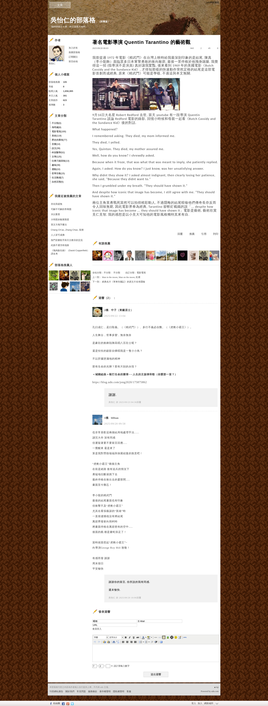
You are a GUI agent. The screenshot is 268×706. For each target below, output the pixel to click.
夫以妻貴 (55, 214)
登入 (193, 703)
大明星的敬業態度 (60, 219)
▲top (216, 687)
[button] (100, 637)
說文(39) (56, 148)
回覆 (180, 234)
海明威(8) (56, 127)
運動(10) (56, 169)
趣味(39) (56, 165)
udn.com (215, 691)
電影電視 (141, 272)
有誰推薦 (104, 243)
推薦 (192, 234)
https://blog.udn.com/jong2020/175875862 (119, 382)
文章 (60, 4)
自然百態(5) (58, 181)
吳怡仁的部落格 (73, 20)
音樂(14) (56, 144)
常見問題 (81, 691)
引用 (203, 234)
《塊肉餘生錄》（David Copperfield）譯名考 (70, 252)
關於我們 (69, 691)
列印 (215, 234)
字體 (96, 637)
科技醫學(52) (58, 152)
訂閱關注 (73, 57)
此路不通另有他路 (60, 245)
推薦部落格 (74, 52)
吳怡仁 (112, 402)
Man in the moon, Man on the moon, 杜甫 (121, 277)
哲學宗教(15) (58, 173)
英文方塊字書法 (59, 224)
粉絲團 (56, 703)
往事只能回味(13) (60, 161)
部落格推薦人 (64, 265)
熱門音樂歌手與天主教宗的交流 (67, 240)
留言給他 (73, 61)
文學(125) (57, 156)
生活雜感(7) (58, 177)
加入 (200, 703)
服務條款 (92, 691)
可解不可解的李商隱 (61, 209)
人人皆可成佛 (58, 235)
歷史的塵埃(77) (59, 140)
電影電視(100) (59, 131)
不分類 (107, 272)
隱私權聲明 (118, 691)
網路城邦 (208, 703)
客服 (129, 691)
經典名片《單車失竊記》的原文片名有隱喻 (123, 281)
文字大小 (113, 637)
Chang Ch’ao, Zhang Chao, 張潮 (67, 230)
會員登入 (96, 629)
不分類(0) (56, 123)
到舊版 (104, 21)
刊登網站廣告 (56, 691)
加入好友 (73, 47)
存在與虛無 (56, 204)
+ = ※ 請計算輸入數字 (111, 666)
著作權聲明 (105, 691)
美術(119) (57, 135)
